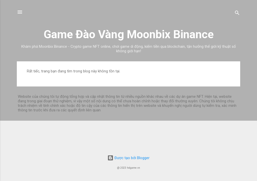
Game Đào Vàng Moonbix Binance (129, 34)
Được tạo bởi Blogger (128, 158)
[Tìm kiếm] (237, 13)
